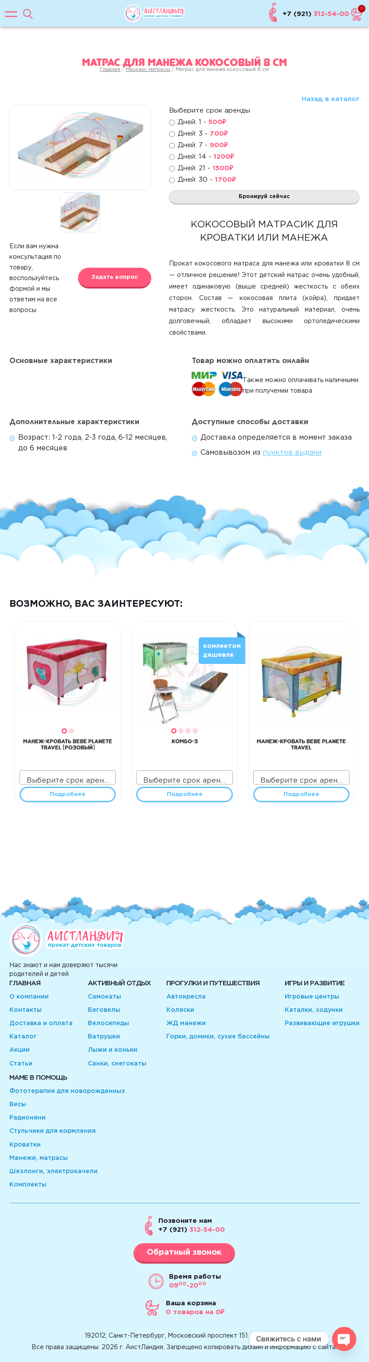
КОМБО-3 (185, 740)
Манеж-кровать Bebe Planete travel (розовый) (67, 743)
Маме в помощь (38, 1078)
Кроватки (25, 1144)
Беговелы (104, 1010)
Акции (19, 1050)
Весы (17, 1104)
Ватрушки (104, 1036)
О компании (29, 996)
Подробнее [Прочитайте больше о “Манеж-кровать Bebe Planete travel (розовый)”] (68, 794)
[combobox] (68, 777)
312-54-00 (191, 1230)
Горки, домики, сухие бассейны (218, 1036)
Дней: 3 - (203, 134)
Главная (110, 69)
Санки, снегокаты (117, 1063)
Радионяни (27, 1117)
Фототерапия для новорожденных (67, 1091)
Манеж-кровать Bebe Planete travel (301, 743)
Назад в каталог (331, 99)
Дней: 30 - (207, 180)
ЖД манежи (186, 1023)
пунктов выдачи (292, 452)
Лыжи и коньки (112, 1050)
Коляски (180, 1010)
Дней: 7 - (203, 145)
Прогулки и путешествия (212, 983)
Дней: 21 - (205, 168)
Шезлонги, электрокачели (53, 1171)
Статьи (20, 1063)
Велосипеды (108, 1023)
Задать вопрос (114, 277)
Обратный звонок (184, 1252)
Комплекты (28, 1184)
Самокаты (104, 996)
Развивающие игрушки (322, 1023)
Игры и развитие (315, 983)
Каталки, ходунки (314, 1010)
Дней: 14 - (206, 157)
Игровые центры (312, 996)
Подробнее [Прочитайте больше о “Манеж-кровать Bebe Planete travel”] (301, 794)
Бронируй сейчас (264, 196)
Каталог (23, 1036)
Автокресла (186, 996)
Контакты (25, 1010)
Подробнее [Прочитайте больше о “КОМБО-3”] (185, 794)
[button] (64, 730)
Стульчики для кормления (52, 1131)
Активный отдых (119, 983)
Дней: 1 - (202, 122)
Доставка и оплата (41, 1023)
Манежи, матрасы (148, 69)
